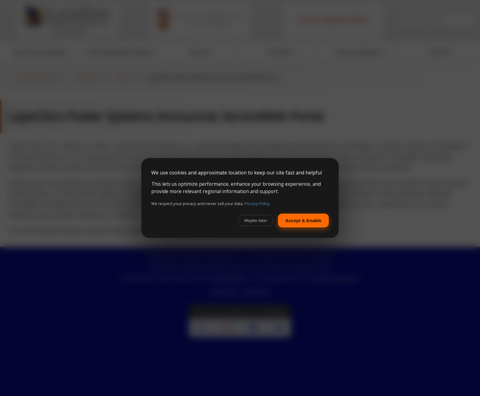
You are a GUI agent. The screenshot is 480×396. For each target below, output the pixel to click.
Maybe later (255, 220)
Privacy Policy (257, 203)
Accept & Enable (303, 220)
